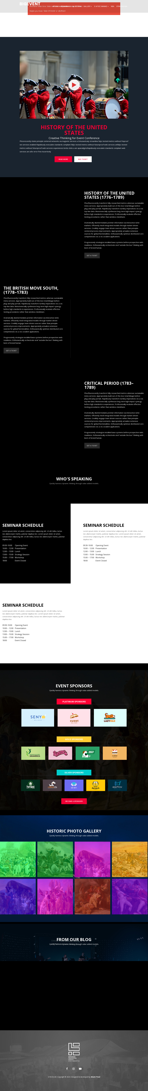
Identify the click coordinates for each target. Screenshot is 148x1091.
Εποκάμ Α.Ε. (66, 6)
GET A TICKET (107, 255)
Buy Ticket (83, 159)
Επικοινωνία (121, 6)
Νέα (112, 6)
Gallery (87, 6)
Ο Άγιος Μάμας (101, 6)
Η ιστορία (77, 6)
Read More (63, 159)
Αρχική (56, 6)
